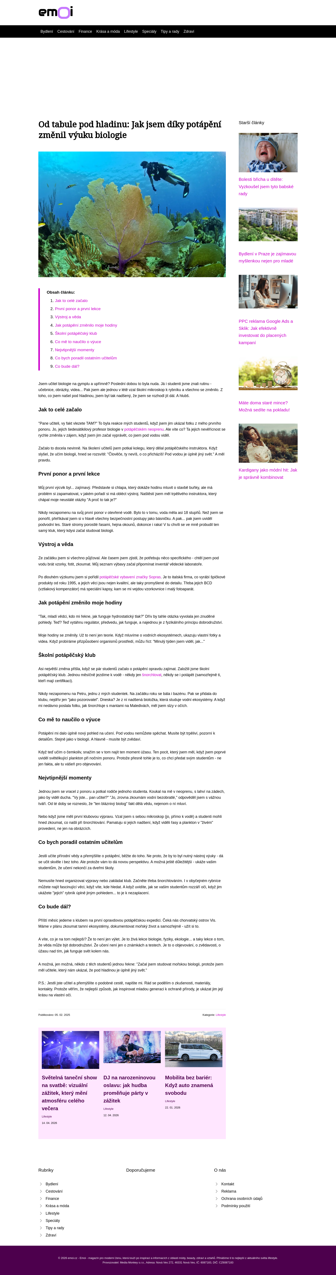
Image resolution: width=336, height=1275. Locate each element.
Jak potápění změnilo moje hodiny (86, 325)
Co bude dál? (67, 366)
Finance (85, 31)
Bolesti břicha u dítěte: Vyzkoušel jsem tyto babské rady (266, 186)
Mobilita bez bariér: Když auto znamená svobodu (189, 1085)
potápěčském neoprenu (144, 429)
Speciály (149, 31)
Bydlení (46, 31)
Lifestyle (131, 31)
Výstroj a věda (68, 317)
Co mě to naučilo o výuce (78, 341)
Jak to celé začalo (71, 300)
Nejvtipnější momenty (74, 350)
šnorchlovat (151, 675)
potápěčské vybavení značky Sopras (130, 577)
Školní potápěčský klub (76, 333)
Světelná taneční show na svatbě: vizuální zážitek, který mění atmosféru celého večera (69, 1093)
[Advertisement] (168, 70)
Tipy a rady (170, 31)
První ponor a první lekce (77, 308)
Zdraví (188, 31)
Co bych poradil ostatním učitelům (86, 358)
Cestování (65, 31)
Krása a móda (108, 31)
